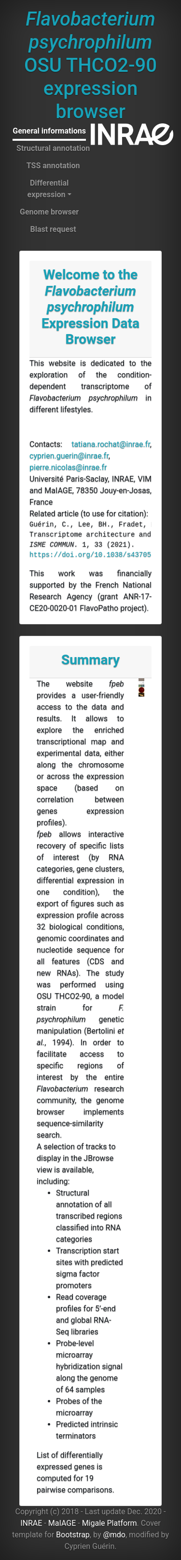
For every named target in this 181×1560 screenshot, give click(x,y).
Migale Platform (109, 1523)
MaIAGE (62, 1523)
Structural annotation (53, 148)
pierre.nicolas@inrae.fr (68, 467)
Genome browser (49, 211)
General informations (49, 130)
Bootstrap (73, 1534)
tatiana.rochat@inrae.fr (110, 444)
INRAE (31, 1523)
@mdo (114, 1534)
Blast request (53, 229)
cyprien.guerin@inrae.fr (69, 455)
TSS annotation (53, 165)
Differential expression (48, 188)
